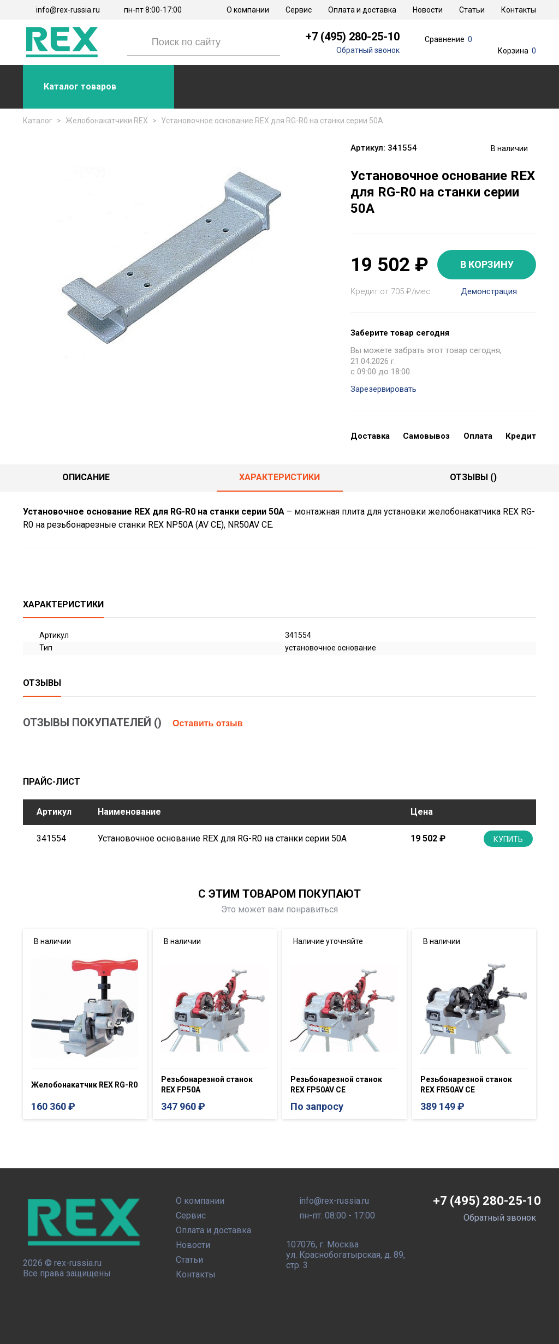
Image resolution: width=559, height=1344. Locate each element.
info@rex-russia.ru (68, 10)
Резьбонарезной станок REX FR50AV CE (466, 1084)
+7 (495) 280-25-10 (353, 36)
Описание (86, 477)
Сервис (299, 9)
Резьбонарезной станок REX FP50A (207, 1084)
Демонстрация (489, 292)
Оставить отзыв (208, 723)
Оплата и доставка (362, 9)
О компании (248, 9)
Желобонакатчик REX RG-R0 (84, 1084)
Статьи (472, 9)
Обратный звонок (368, 50)
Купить (508, 839)
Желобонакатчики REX (107, 120)
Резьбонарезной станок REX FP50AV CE (336, 1084)
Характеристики (279, 477)
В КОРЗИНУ (487, 264)
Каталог (37, 120)
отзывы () (473, 477)
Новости (428, 9)
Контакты (518, 9)
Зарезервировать (383, 389)
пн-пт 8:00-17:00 (153, 10)
